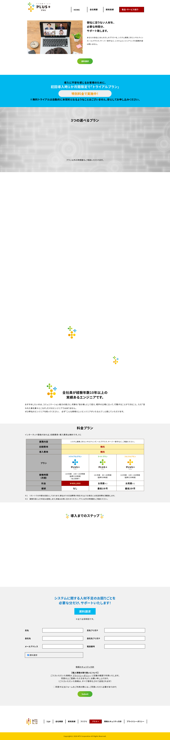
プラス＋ (95, 721)
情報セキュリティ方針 (85, 666)
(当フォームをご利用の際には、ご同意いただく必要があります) (85, 686)
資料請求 (85, 61)
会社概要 (94, 9)
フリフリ (84, 721)
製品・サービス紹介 (130, 9)
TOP (48, 721)
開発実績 (110, 9)
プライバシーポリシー (81, 675)
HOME (77, 9)
